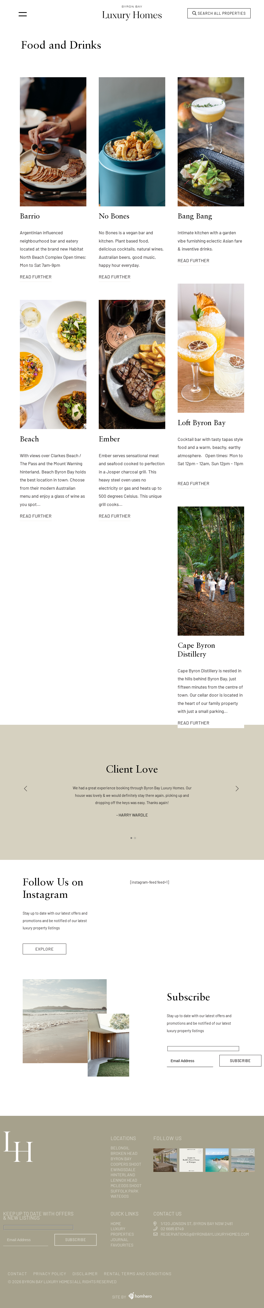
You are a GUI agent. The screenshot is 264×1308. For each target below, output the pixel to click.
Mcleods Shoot (126, 1185)
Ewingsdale (123, 1169)
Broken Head (124, 1153)
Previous (26, 788)
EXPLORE (44, 948)
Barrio (30, 216)
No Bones (114, 216)
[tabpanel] (132, 786)
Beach (29, 439)
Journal (119, 1239)
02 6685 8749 (172, 1228)
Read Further (36, 276)
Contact (17, 1273)
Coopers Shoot (126, 1164)
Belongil (120, 1147)
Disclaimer (85, 1273)
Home (116, 1223)
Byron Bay (121, 1158)
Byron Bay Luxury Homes (47, 1281)
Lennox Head (124, 1180)
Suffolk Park (124, 1190)
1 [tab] (131, 838)
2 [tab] (135, 838)
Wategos (120, 1196)
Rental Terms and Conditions (137, 1273)
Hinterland (123, 1174)
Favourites (122, 1244)
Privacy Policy (49, 1273)
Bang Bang (195, 216)
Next (237, 788)
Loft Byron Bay (202, 423)
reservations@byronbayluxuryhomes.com (205, 1234)
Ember (109, 439)
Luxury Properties (122, 1231)
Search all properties (219, 13)
